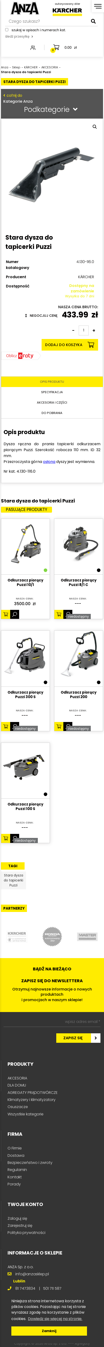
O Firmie (15, 1148)
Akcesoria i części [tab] (52, 402)
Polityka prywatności (26, 1232)
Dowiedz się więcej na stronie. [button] (55, 1318)
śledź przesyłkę (19, 36)
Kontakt (15, 1177)
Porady (14, 1184)
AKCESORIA (17, 1078)
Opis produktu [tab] (52, 381)
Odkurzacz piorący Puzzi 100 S (25, 806)
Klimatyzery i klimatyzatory (32, 1099)
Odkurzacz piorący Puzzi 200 (78, 694)
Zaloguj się (17, 1218)
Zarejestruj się (20, 1225)
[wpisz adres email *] (52, 1022)
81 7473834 (25, 1288)
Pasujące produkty (26, 509)
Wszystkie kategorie (25, 1114)
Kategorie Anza (50, 98)
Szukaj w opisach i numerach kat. (39, 30)
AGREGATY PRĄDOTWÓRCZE (33, 1092)
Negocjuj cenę (41, 315)
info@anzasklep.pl (32, 1274)
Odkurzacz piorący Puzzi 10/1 (25, 582)
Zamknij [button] (49, 1331)
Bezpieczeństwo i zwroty (30, 1162)
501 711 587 (52, 1288)
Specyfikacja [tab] (52, 392)
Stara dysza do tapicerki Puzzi (13, 880)
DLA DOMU (17, 1085)
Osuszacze (18, 1106)
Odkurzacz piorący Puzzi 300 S (25, 694)
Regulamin (17, 1169)
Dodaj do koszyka (69, 345)
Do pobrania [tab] (52, 413)
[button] (95, 127)
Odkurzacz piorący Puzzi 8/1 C (78, 582)
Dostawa (16, 1155)
